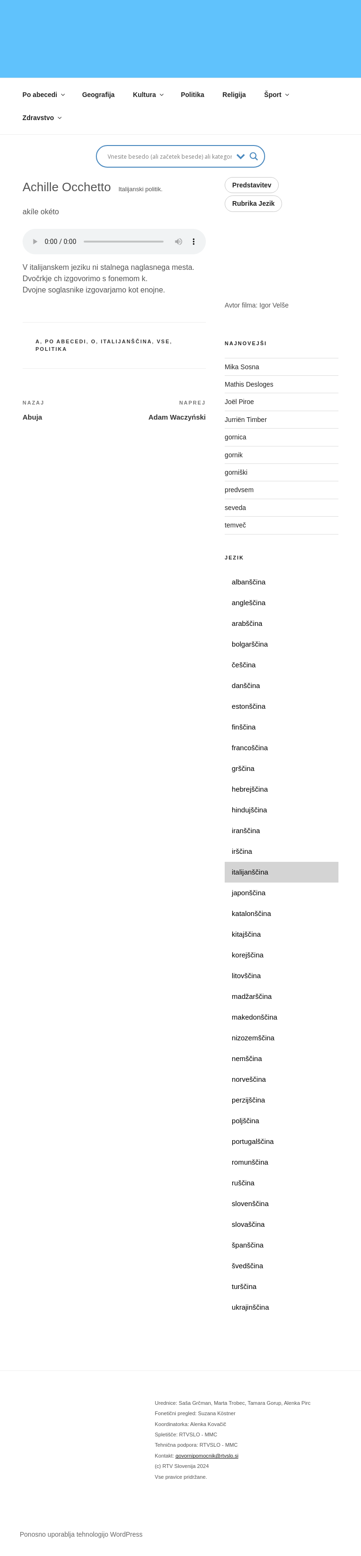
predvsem (239, 490)
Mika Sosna (242, 367)
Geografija (98, 94)
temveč (235, 525)
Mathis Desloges (250, 384)
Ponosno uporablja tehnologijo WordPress (81, 1534)
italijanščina (126, 341)
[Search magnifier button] (253, 156)
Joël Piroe (240, 401)
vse (163, 341)
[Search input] (170, 156)
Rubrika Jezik (253, 203)
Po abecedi (44, 94)
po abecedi (65, 341)
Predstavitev (251, 185)
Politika (192, 94)
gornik (234, 455)
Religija (234, 94)
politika (51, 349)
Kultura (149, 94)
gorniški (236, 472)
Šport (277, 94)
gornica (235, 437)
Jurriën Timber (246, 419)
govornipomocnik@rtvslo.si (206, 1456)
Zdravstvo (43, 118)
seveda (235, 507)
